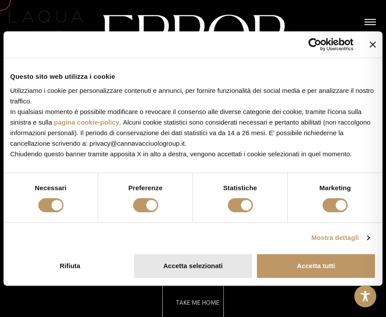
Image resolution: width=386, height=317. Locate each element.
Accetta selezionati (193, 265)
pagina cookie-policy (86, 122)
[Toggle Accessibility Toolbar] (365, 296)
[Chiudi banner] (373, 44)
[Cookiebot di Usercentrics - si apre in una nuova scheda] (314, 44)
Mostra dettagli (335, 237)
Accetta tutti (316, 265)
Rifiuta (69, 265)
